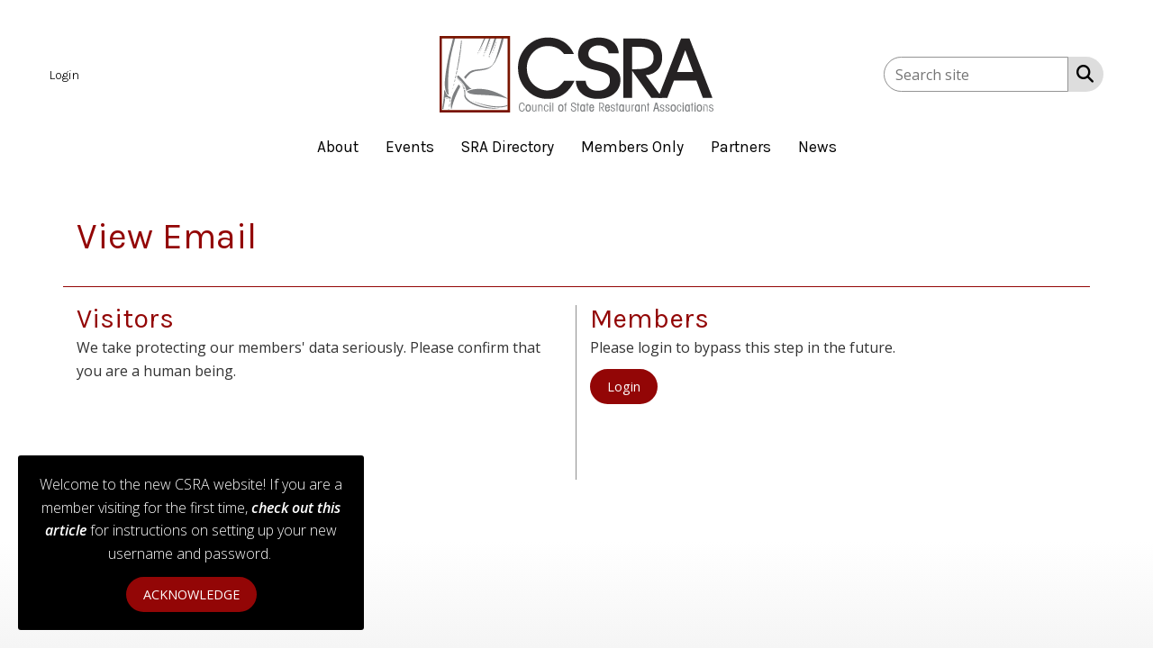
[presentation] (213, 427)
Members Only (632, 147)
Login (623, 386)
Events (410, 147)
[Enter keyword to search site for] (976, 74)
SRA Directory (507, 147)
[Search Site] (1081, 73)
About (338, 147)
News (817, 147)
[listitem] (67, 74)
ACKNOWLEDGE (191, 594)
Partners (741, 147)
